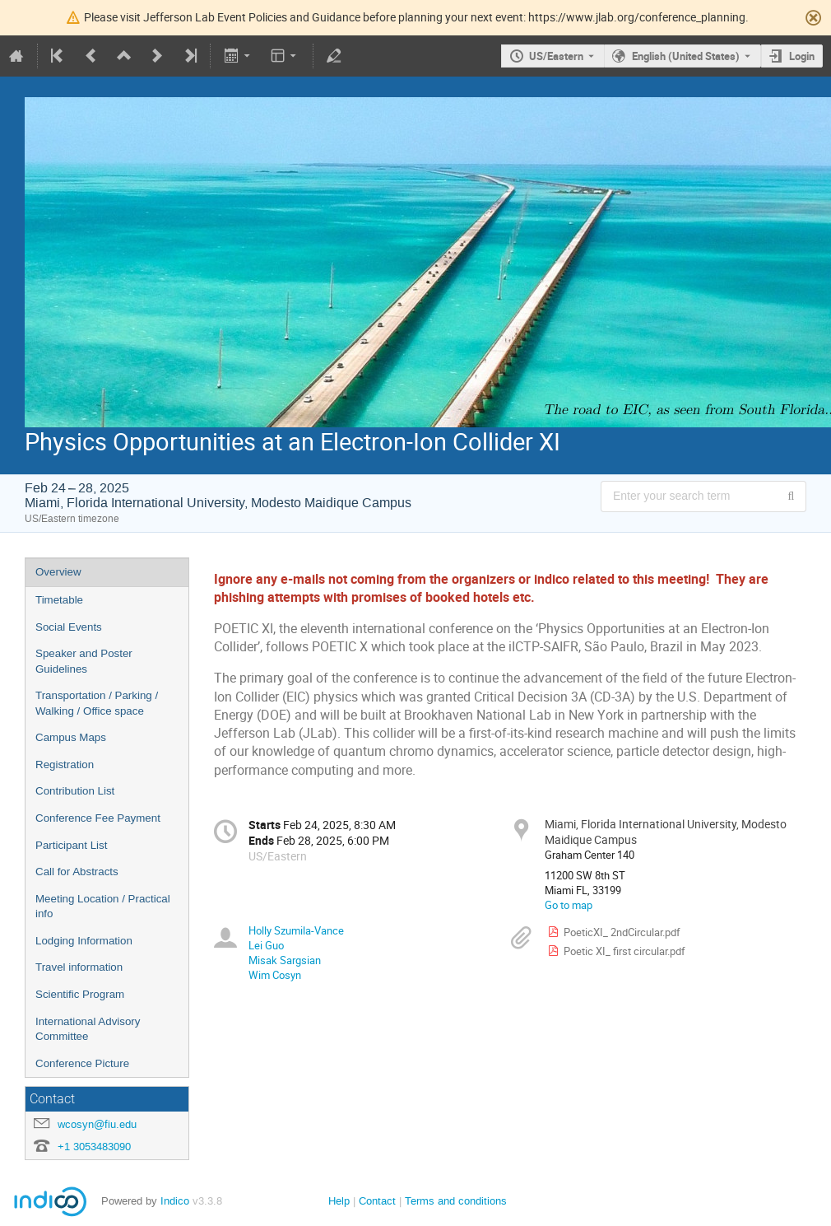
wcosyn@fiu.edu (97, 1124)
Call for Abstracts (76, 871)
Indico (174, 1201)
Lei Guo (266, 945)
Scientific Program (79, 994)
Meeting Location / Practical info (102, 907)
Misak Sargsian (284, 960)
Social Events (68, 627)
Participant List (71, 845)
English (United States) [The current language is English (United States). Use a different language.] (686, 56)
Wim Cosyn (274, 974)
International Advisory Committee (87, 1029)
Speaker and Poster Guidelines (83, 661)
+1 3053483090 (94, 1147)
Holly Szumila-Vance (296, 930)
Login (802, 56)
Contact (377, 1201)
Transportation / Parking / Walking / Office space (96, 703)
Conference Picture (82, 1063)
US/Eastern (556, 56)
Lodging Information (83, 941)
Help (339, 1201)
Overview (58, 572)
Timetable (59, 600)
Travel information (79, 967)
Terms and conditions (456, 1201)
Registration (64, 764)
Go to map (568, 904)
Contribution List (74, 791)
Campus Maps (70, 737)
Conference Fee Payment (97, 818)
